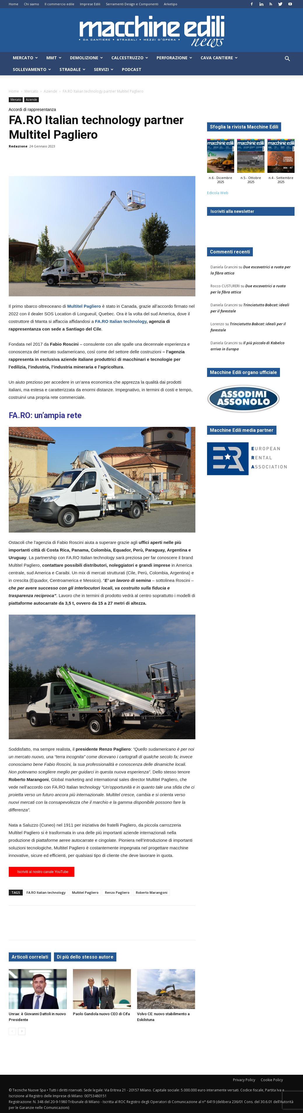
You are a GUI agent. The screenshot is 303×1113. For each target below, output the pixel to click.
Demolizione (86, 57)
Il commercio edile (59, 4)
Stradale (72, 69)
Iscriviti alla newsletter (232, 211)
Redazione (18, 146)
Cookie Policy (272, 1079)
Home (13, 4)
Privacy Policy (244, 1079)
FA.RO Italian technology (120, 321)
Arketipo (170, 4)
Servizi (103, 69)
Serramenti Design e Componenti (132, 4)
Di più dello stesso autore (85, 957)
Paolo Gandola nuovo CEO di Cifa (101, 1014)
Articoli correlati (30, 957)
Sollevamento (32, 69)
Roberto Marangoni (151, 892)
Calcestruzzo (129, 57)
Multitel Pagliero (85, 892)
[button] (288, 59)
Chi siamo (31, 4)
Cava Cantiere (219, 57)
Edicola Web (217, 192)
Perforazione (174, 57)
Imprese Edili (90, 4)
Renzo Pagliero (117, 892)
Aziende (50, 91)
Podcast (131, 69)
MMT (54, 57)
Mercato (25, 57)
